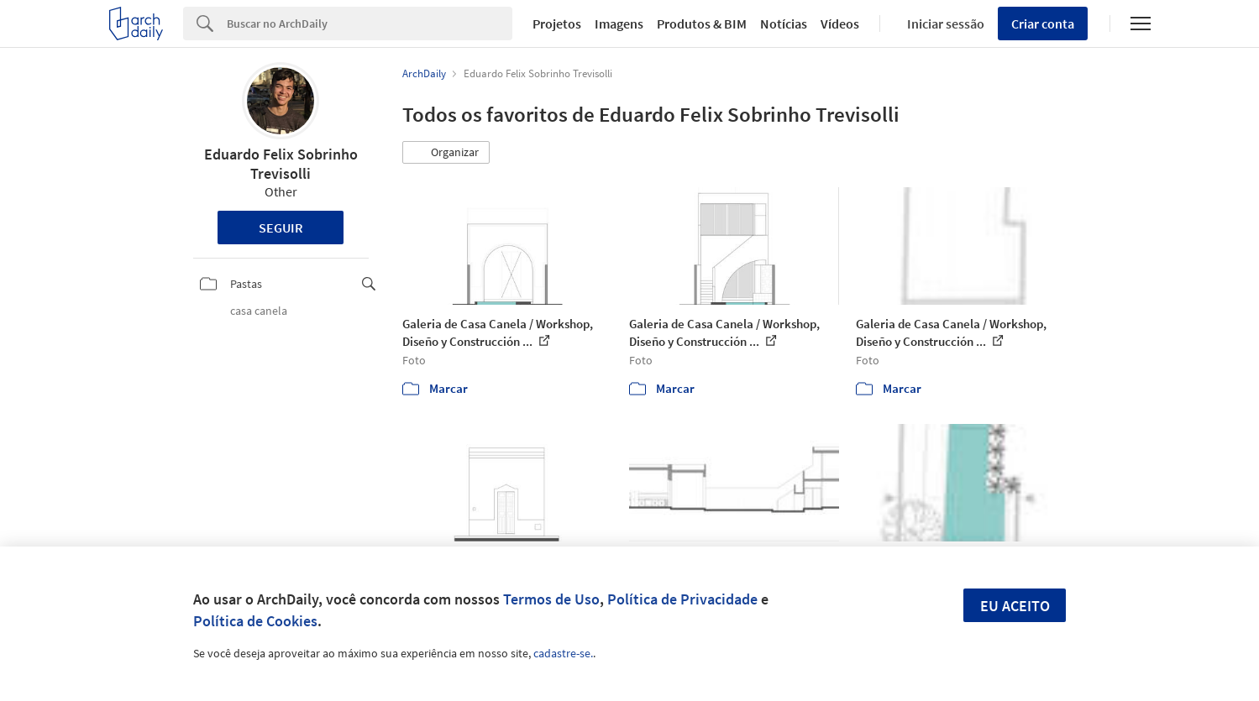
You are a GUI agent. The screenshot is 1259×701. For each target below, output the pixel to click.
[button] (446, 153)
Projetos (556, 23)
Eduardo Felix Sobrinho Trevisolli (281, 163)
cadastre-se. (563, 653)
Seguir (281, 227)
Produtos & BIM (702, 23)
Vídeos (840, 23)
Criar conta (1042, 23)
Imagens (619, 23)
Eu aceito (1015, 605)
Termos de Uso (551, 599)
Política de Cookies (255, 620)
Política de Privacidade (682, 599)
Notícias (783, 23)
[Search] (370, 23)
